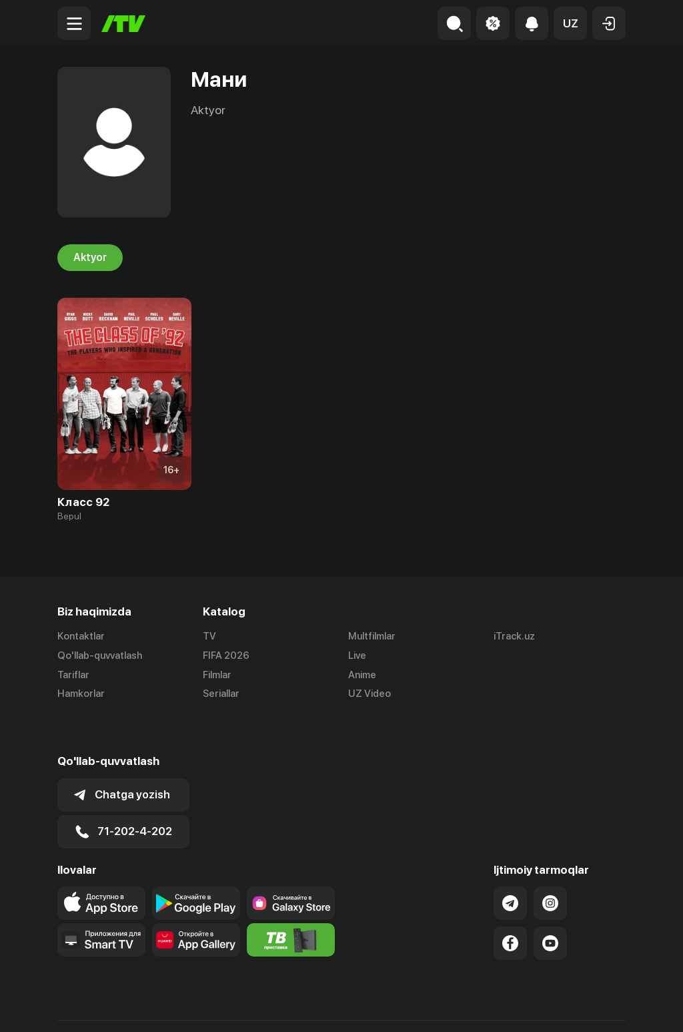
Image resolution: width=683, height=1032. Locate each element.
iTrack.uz (514, 636)
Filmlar (217, 675)
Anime (362, 675)
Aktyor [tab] (90, 257)
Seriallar (221, 694)
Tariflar (73, 675)
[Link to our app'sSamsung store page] (291, 865)
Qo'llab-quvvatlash (99, 656)
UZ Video (369, 694)
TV (209, 636)
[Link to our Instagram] (550, 865)
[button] (570, 23)
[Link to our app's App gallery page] (196, 902)
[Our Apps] (101, 902)
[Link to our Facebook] (510, 906)
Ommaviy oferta (496, 1007)
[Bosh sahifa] (123, 24)
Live (357, 656)
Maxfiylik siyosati (587, 1007)
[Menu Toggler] (74, 23)
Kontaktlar (81, 636)
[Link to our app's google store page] (196, 865)
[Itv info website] (291, 902)
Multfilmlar (372, 636)
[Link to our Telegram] (510, 865)
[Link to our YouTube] (550, 906)
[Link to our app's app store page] (101, 865)
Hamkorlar (81, 694)
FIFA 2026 (226, 656)
